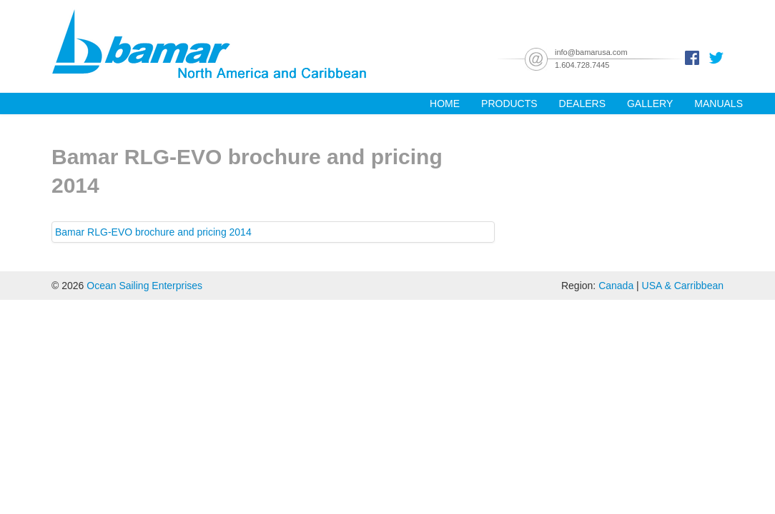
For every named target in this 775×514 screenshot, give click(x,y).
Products (509, 103)
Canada (615, 285)
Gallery (650, 103)
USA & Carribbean (683, 285)
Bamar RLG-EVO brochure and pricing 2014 (153, 232)
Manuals (718, 103)
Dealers (582, 103)
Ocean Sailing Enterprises (144, 285)
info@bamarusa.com (591, 52)
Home (445, 103)
